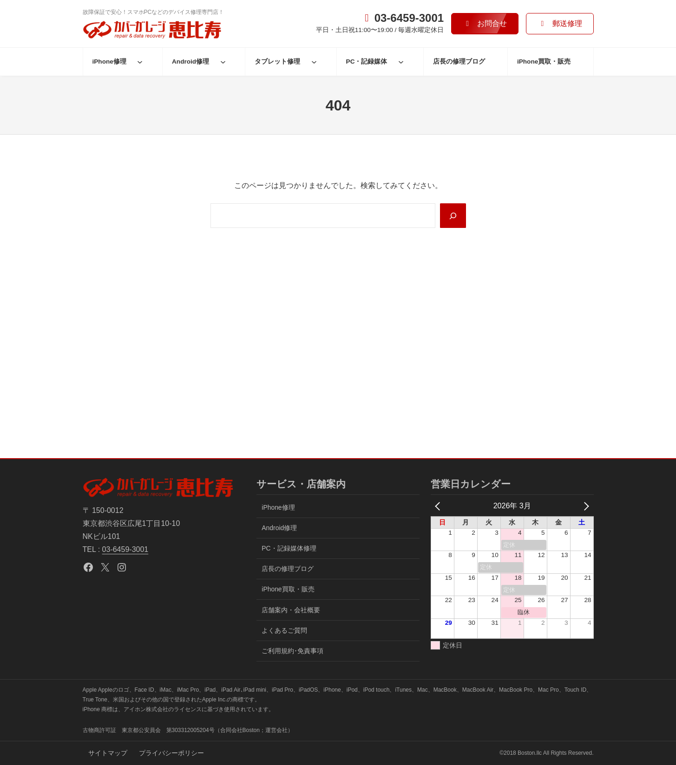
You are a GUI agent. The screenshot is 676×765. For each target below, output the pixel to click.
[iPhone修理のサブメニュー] (140, 62)
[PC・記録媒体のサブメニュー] (401, 62)
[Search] (453, 215)
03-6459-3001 (125, 549)
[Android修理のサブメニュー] (223, 62)
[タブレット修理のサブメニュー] (314, 62)
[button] (484, 23)
